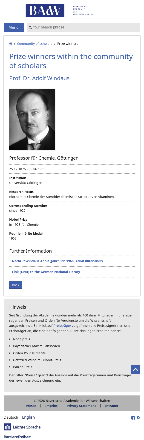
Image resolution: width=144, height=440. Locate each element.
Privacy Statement (81, 405)
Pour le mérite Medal (26, 233)
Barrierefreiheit (17, 437)
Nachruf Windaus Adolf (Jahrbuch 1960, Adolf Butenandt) (57, 261)
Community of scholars (34, 43)
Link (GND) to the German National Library (46, 272)
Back (15, 285)
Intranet (111, 405)
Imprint (51, 405)
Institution (17, 178)
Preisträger (62, 325)
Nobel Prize (18, 219)
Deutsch (11, 417)
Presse (31, 405)
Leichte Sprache (26, 427)
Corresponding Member (28, 205)
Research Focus (21, 191)
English (28, 417)
